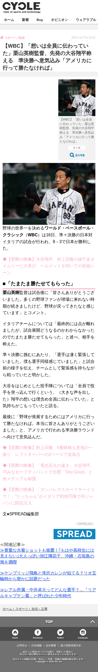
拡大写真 (80, 155)
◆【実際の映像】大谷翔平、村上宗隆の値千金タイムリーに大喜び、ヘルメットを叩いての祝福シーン (49, 266)
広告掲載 (36, 645)
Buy (40, 19)
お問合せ (22, 645)
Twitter (60, 637)
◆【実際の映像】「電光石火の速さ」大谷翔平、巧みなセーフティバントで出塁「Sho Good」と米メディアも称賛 (49, 472)
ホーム (9, 19)
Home (15, 637)
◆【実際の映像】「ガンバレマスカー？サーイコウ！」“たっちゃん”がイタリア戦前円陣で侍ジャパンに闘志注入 (49, 496)
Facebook (38, 637)
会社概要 (51, 645)
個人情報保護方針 (70, 645)
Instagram (83, 637)
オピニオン (59, 19)
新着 (25, 19)
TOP (49, 622)
